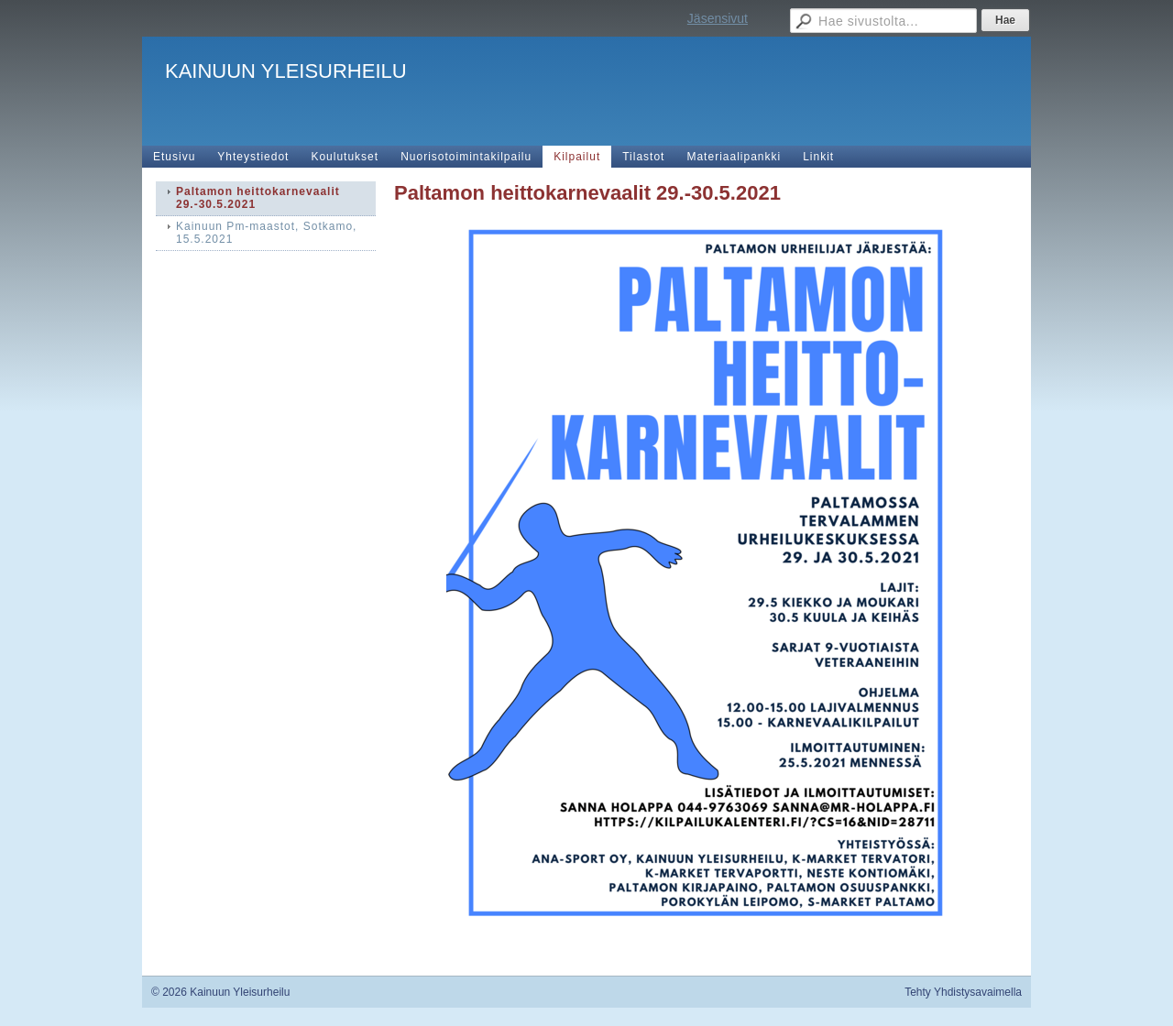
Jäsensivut (717, 18)
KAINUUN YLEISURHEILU (286, 71)
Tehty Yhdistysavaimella (963, 992)
